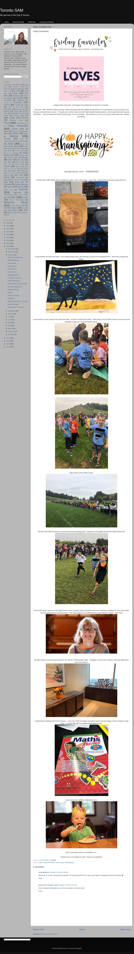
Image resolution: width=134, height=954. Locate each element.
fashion (25, 118)
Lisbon (26, 146)
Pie (18, 168)
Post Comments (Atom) (50, 934)
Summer (23, 189)
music (10, 160)
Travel (25, 197)
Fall (26, 115)
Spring (20, 187)
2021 (8, 237)
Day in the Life (16, 107)
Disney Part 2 (12, 269)
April (10, 325)
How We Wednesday (15, 287)
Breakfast (16, 96)
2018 (8, 246)
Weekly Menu (15, 205)
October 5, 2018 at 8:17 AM (68, 885)
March (10, 328)
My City (21, 160)
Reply (40, 878)
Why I (23, 208)
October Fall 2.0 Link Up (16, 307)
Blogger (79, 948)
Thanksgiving (69, 862)
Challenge (20, 100)
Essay (6, 115)
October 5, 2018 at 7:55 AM (59, 872)
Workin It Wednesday (15, 212)
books (15, 93)
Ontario (7, 166)
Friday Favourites (49, 862)
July (9, 317)
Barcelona (7, 89)
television (17, 192)
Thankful (11, 298)
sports (10, 187)
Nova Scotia (19, 164)
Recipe (6, 177)
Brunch (26, 96)
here (95, 800)
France (26, 123)
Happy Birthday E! (14, 281)
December (11, 249)
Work (26, 210)
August (10, 314)
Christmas (18, 102)
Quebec (23, 173)
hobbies (14, 136)
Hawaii (26, 133)
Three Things (23, 195)
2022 (8, 234)
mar (8, 153)
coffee (40, 862)
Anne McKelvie (43, 872)
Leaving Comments (46, 22)
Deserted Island (21, 109)
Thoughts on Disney (14, 278)
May (9, 322)
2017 (8, 338)
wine (5, 210)
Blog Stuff (15, 91)
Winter (14, 210)
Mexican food (23, 155)
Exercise (16, 115)
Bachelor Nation (18, 87)
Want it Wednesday (16, 200)
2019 (8, 243)
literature (9, 148)
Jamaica (18, 141)
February (11, 331)
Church (7, 105)
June (10, 320)
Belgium (6, 91)
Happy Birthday (13, 133)
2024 (8, 229)
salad (5, 180)
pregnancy (24, 171)
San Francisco (15, 180)
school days (60, 862)
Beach (15, 89)
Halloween (24, 131)
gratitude (15, 131)
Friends (15, 129)
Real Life (18, 175)
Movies (25, 157)
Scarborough (12, 263)
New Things (20, 162)
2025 (8, 226)
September (12, 311)
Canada (19, 98)
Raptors (6, 175)
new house (8, 162)
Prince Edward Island (13, 173)
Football (18, 123)
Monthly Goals (12, 157)
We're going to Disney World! (17, 284)
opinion (18, 166)
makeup (25, 150)
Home (6, 22)
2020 (8, 240)
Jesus (25, 141)
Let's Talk (24, 144)
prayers (13, 171)
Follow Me (31, 22)
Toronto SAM (11, 10)
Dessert (6, 111)
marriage (15, 153)
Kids (10, 143)
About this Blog (18, 22)
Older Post (125, 929)
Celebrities (7, 100)
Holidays (7, 139)
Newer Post (38, 929)
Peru (7, 168)
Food (6, 122)
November (11, 252)
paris (26, 166)
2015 (8, 344)
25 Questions (8, 84)
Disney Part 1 (12, 272)
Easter (12, 113)
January (11, 334)
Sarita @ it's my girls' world (48, 885)
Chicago (6, 102)
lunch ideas (7, 150)
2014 (8, 347)
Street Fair (8, 189)
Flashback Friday (16, 120)
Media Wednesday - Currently (18, 301)
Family (12, 118)
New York (7, 164)
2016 (8, 341)
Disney (16, 111)
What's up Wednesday (15, 257)
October (11, 255)
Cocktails (17, 105)
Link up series (13, 146)
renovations (20, 177)
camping (9, 98)
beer (22, 89)
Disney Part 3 (12, 266)
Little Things (20, 148)
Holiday (10, 292)
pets (13, 168)
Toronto (11, 197)
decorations (8, 109)
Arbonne (18, 84)
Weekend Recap (16, 202)
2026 (8, 223)
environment (22, 113)
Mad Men (17, 150)
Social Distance (21, 184)
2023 (8, 232)
